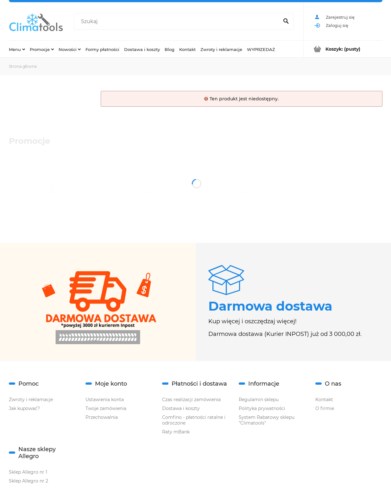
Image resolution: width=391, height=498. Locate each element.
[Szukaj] (286, 21)
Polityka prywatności (262, 408)
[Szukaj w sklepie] (177, 21)
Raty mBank (176, 432)
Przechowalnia (101, 417)
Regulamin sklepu (259, 399)
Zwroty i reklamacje (31, 399)
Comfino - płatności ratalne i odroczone (193, 420)
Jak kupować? (24, 408)
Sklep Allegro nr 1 (28, 472)
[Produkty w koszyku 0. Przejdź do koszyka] (343, 49)
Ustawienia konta (104, 399)
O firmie (324, 408)
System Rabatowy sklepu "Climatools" (266, 420)
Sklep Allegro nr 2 (28, 481)
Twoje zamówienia (105, 408)
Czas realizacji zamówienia (191, 399)
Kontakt (324, 399)
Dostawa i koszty (181, 408)
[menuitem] (17, 49)
